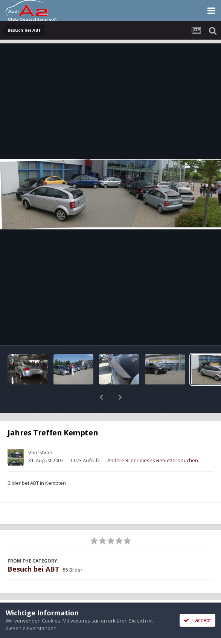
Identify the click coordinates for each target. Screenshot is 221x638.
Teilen (55, 594)
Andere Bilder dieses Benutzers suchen (152, 440)
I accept (197, 620)
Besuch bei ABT (33, 549)
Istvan (45, 432)
